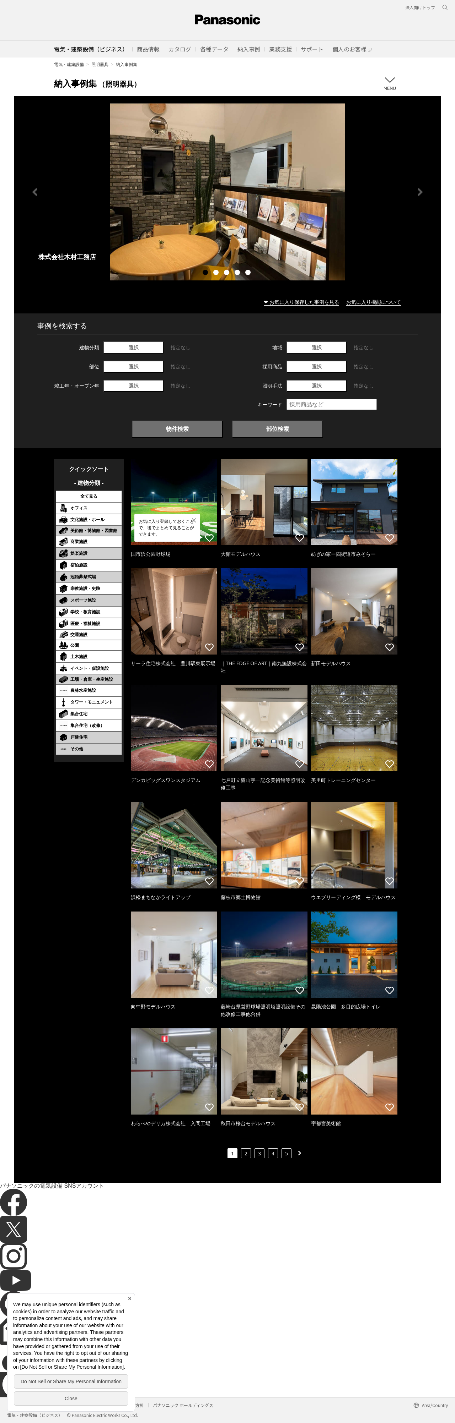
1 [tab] (206, 273)
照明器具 (99, 64)
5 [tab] (248, 273)
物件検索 (177, 429)
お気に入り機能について (373, 302)
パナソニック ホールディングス (183, 1405)
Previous (35, 192)
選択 (134, 347)
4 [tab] (238, 273)
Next (420, 192)
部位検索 (277, 429)
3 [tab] (227, 273)
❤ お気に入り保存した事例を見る (301, 302)
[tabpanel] (227, 191)
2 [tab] (216, 273)
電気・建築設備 (69, 64)
